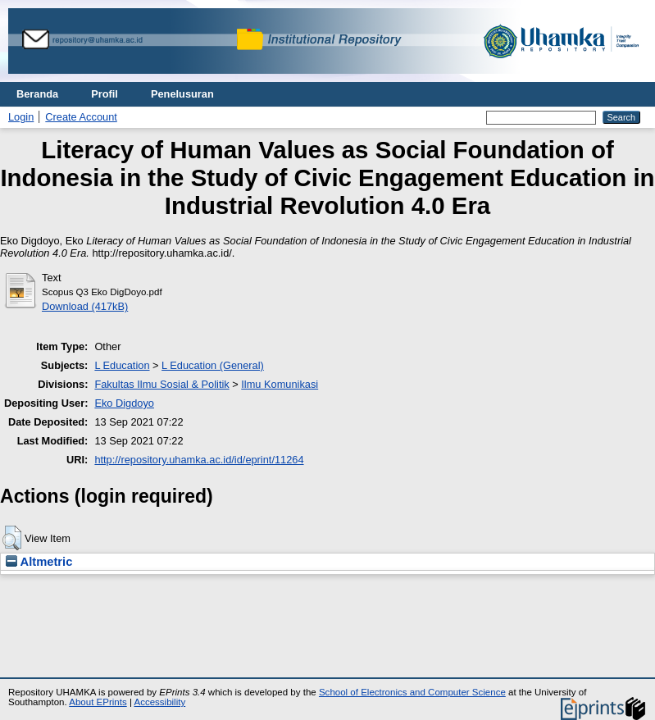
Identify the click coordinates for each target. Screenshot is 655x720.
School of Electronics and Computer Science (412, 692)
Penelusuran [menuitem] (182, 94)
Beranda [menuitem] (37, 94)
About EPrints (97, 702)
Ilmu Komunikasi (279, 384)
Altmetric (39, 561)
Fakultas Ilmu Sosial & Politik (161, 384)
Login (21, 117)
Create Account (81, 117)
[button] (11, 538)
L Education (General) (212, 365)
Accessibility (159, 702)
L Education (121, 365)
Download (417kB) (85, 306)
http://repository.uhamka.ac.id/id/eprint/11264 (198, 459)
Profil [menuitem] (104, 94)
